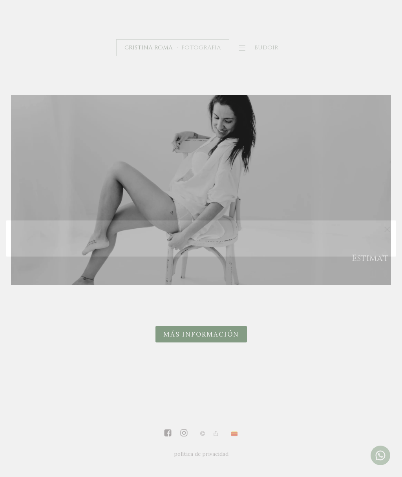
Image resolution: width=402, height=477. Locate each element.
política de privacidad (201, 453)
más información (201, 334)
